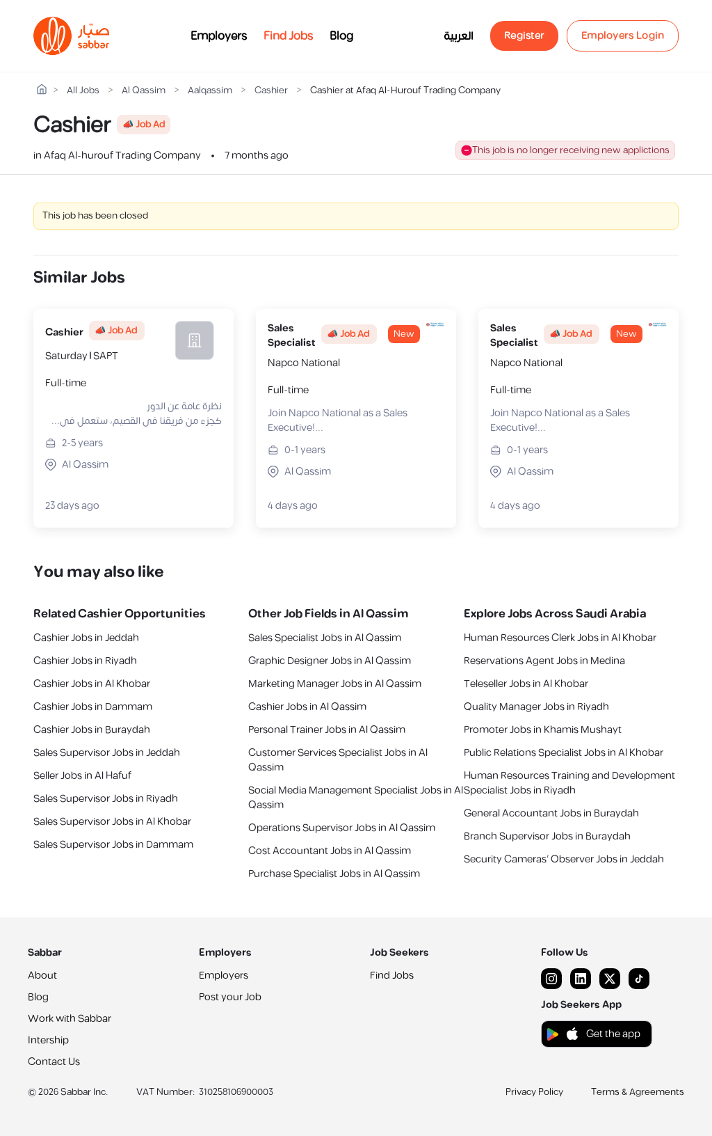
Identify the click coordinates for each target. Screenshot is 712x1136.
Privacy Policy (534, 1092)
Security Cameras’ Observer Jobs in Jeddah (564, 859)
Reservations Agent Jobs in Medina (544, 661)
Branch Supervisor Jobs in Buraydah (547, 836)
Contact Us (54, 1062)
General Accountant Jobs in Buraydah (551, 813)
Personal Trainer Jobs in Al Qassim (326, 730)
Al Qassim (143, 91)
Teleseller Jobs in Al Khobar (526, 684)
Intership (48, 1040)
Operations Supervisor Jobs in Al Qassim (341, 828)
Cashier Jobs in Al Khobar (91, 684)
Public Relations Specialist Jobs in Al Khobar (563, 753)
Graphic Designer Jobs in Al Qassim (329, 661)
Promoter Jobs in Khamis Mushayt (543, 730)
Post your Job (230, 997)
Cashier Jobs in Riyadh (85, 661)
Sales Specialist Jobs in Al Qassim (324, 638)
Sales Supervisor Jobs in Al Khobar (112, 822)
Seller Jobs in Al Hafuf (82, 776)
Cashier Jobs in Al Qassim (307, 707)
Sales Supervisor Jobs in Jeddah (106, 753)
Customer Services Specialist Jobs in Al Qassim (338, 760)
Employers (219, 36)
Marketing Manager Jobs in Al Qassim (334, 684)
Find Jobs (288, 36)
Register (524, 36)
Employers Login (623, 36)
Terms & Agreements (637, 1092)
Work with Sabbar (69, 1018)
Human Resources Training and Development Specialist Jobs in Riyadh (569, 783)
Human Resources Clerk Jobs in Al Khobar (560, 638)
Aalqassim (210, 91)
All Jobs (83, 91)
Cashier (271, 91)
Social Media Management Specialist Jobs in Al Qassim (355, 797)
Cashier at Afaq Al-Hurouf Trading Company (405, 91)
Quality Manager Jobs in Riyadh (536, 707)
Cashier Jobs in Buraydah (91, 730)
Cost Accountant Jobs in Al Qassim (329, 851)
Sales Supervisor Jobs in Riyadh (105, 799)
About (42, 975)
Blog (341, 36)
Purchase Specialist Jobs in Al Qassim (334, 874)
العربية (459, 36)
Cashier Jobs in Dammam (92, 707)
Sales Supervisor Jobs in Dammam (113, 845)
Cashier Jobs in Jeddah (86, 638)
